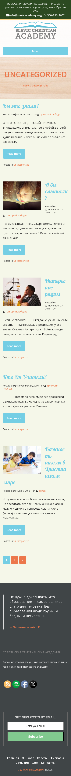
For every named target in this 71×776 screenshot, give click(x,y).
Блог (35, 762)
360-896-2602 (54, 15)
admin (42, 490)
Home (26, 85)
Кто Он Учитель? (25, 377)
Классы (42, 758)
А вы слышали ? (56, 191)
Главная (13, 758)
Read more (14, 153)
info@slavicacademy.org (24, 15)
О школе (28, 758)
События (22, 762)
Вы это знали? (21, 106)
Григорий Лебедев (50, 114)
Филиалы (57, 758)
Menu (35, 51)
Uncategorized (21, 164)
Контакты (48, 762)
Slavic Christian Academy (31, 769)
